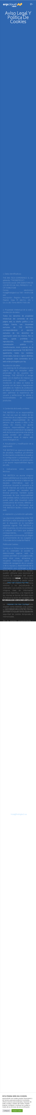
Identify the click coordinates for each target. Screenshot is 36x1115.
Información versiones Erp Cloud (18, 604)
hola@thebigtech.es (19, 961)
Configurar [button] (6, 1110)
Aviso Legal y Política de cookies (18, 582)
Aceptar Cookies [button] (17, 1110)
